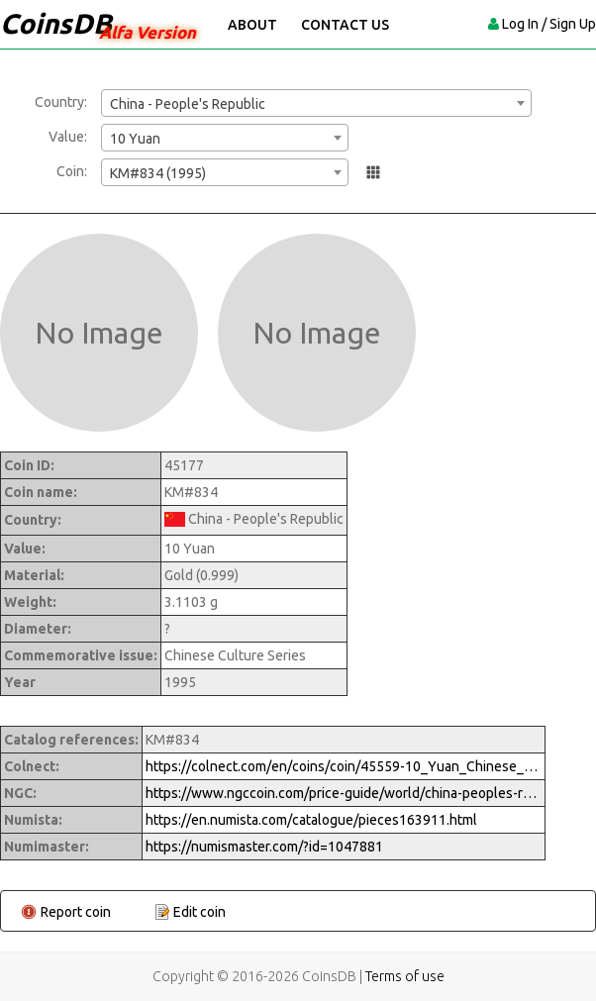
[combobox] (316, 103)
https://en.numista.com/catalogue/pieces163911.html (311, 820)
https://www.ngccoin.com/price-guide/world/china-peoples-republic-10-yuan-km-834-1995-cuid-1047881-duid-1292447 (344, 793)
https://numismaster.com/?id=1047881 (264, 846)
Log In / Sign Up (549, 24)
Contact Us (345, 25)
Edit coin (199, 912)
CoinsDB (56, 23)
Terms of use (405, 976)
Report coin (76, 912)
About (252, 25)
